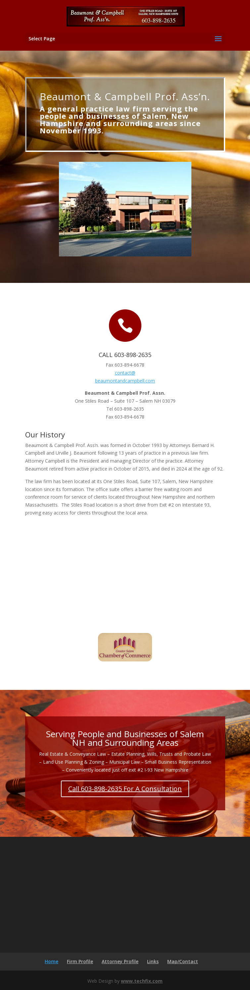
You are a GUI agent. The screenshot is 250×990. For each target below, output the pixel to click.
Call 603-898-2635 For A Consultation (125, 788)
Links (153, 961)
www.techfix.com (142, 981)
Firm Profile (80, 961)
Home (51, 961)
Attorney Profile (120, 961)
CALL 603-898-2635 (125, 355)
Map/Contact (182, 961)
